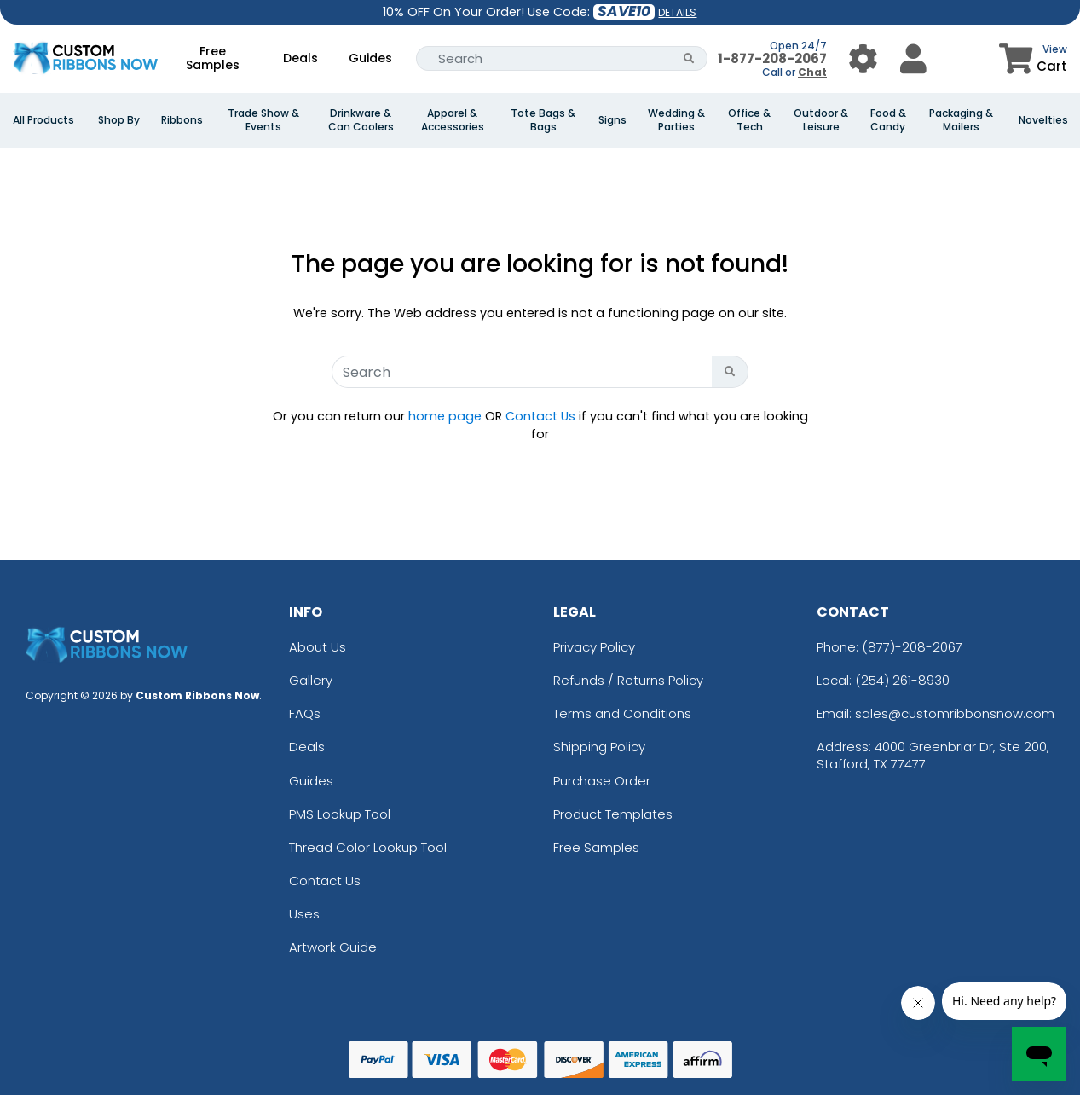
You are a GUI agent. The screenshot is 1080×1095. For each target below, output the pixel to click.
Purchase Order (601, 781)
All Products (43, 120)
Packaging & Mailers (961, 120)
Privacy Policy (594, 647)
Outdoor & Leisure (821, 120)
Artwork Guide (333, 947)
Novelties (1043, 120)
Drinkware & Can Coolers (361, 120)
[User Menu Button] (863, 58)
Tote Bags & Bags (543, 120)
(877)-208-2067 (912, 647)
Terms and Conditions (622, 713)
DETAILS (677, 12)
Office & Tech (749, 120)
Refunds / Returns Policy (628, 680)
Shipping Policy (599, 747)
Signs (612, 120)
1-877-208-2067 (772, 58)
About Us (317, 647)
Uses (304, 914)
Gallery (310, 680)
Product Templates (613, 814)
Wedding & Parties (676, 120)
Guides (370, 58)
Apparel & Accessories (452, 120)
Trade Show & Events (263, 120)
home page (445, 416)
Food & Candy (888, 120)
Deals (300, 58)
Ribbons (182, 120)
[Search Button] (689, 58)
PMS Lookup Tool (339, 814)
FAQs (305, 713)
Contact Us (540, 416)
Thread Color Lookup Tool (368, 847)
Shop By (119, 120)
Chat (812, 72)
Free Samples (213, 58)
